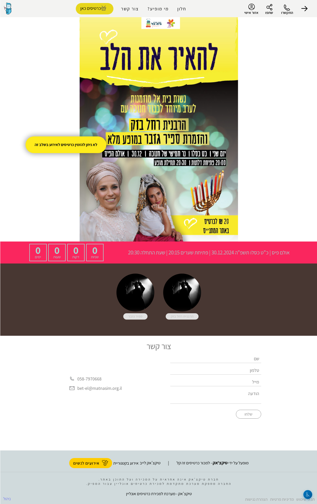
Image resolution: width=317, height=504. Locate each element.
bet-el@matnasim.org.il (99, 388)
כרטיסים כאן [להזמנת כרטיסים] (90, 8)
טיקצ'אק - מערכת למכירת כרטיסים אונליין (158, 493)
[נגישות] (307, 494)
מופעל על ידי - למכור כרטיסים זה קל (212, 463)
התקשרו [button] (287, 12)
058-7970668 (89, 379)
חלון (181, 9)
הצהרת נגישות (256, 499)
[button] (304, 8)
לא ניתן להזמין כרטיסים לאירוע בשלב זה (65, 144)
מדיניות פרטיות (282, 499)
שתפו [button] (269, 12)
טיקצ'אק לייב (149, 463)
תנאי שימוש (305, 499)
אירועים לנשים (90, 463)
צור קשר (129, 9)
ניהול (6, 498)
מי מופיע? (157, 9)
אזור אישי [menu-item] (251, 9)
